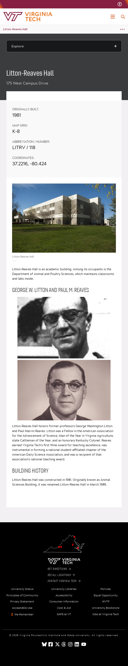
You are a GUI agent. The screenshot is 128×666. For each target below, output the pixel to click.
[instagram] (70, 644)
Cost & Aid (64, 608)
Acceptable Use (22, 608)
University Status (22, 589)
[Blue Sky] (44, 644)
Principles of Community (22, 595)
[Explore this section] (64, 46)
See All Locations (61, 575)
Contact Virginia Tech (64, 581)
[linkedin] (77, 644)
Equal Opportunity (106, 595)
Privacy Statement (22, 601)
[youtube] (83, 644)
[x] (57, 644)
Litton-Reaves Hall (15, 29)
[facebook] (50, 644)
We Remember (23, 614)
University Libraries (64, 589)
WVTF (106, 601)
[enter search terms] (123, 17)
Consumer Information (64, 601)
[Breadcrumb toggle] (122, 29)
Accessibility (64, 595)
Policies (106, 589)
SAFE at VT (64, 614)
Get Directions (59, 569)
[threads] (64, 644)
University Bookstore (105, 608)
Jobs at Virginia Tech (105, 614)
